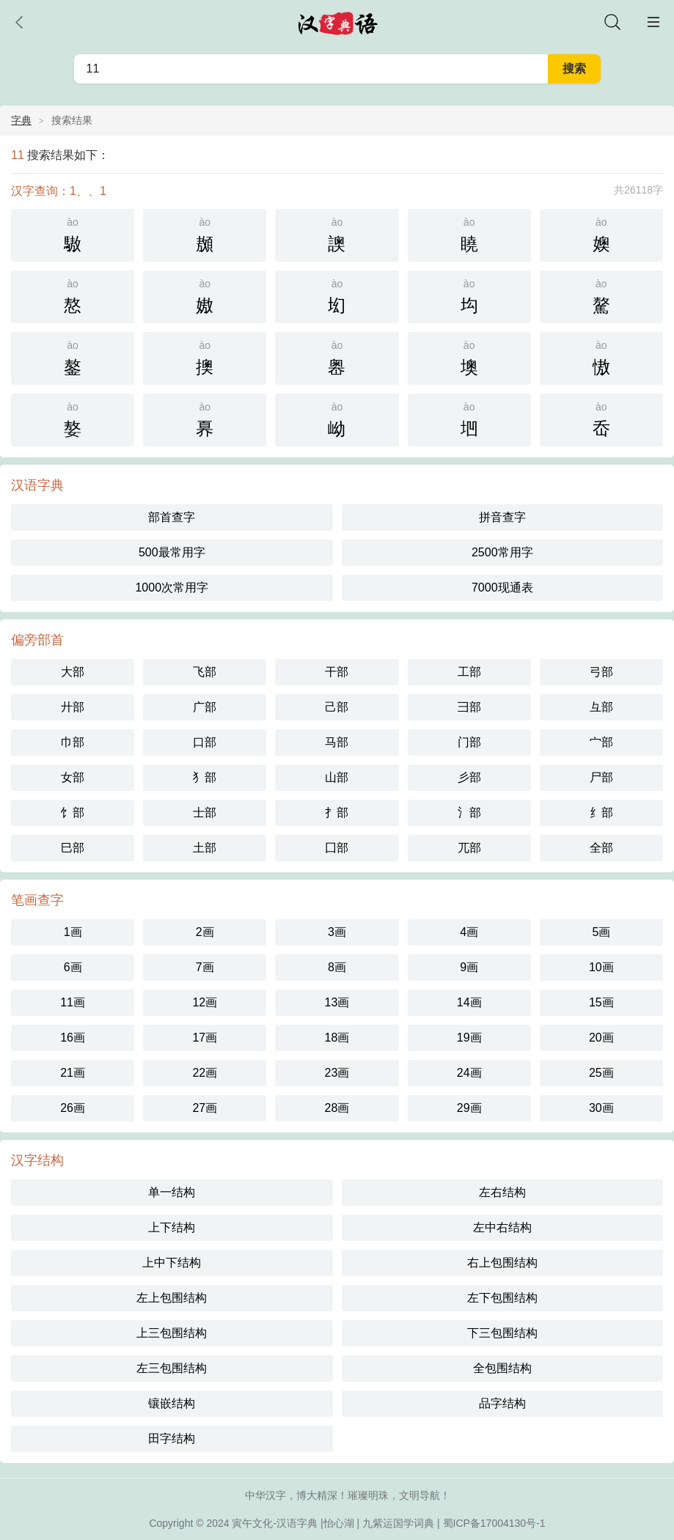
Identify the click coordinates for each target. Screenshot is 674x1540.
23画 (337, 1072)
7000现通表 (502, 587)
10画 (601, 967)
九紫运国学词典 (398, 1523)
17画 (204, 1037)
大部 (72, 672)
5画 (601, 932)
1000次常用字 (171, 587)
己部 (336, 707)
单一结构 (171, 1192)
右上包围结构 (502, 1262)
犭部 (204, 777)
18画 (337, 1037)
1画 (73, 932)
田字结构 (171, 1438)
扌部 (336, 812)
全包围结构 (502, 1368)
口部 (204, 742)
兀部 (469, 847)
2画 (205, 932)
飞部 (204, 672)
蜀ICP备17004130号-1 (494, 1523)
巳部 (72, 847)
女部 (72, 777)
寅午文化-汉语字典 (275, 1523)
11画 (72, 1002)
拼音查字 (502, 517)
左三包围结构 (171, 1368)
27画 (204, 1108)
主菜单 (653, 22)
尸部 (601, 777)
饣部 (72, 812)
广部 (204, 707)
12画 (204, 1002)
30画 (601, 1108)
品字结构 (502, 1403)
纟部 (601, 812)
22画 (204, 1072)
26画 (72, 1108)
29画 (469, 1108)
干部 (336, 672)
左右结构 (502, 1192)
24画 (469, 1072)
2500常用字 (502, 552)
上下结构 (171, 1227)
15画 (601, 1002)
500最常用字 (172, 552)
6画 (73, 967)
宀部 (601, 742)
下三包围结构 (502, 1333)
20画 (601, 1037)
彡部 (469, 777)
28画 (337, 1108)
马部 (336, 742)
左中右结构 (502, 1227)
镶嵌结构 (171, 1403)
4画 (469, 932)
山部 (336, 777)
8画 (337, 967)
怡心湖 (338, 1523)
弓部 (601, 672)
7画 (205, 967)
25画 (601, 1072)
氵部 (469, 812)
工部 (469, 672)
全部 (601, 847)
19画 (469, 1037)
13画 (337, 1002)
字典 (21, 120)
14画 (469, 1002)
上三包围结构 (171, 1333)
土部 (204, 847)
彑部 (601, 707)
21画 (72, 1072)
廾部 (72, 707)
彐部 (469, 707)
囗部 (336, 847)
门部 (469, 742)
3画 (337, 932)
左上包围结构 (171, 1298)
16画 (72, 1037)
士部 (204, 812)
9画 (469, 967)
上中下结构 (171, 1262)
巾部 (72, 742)
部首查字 (171, 517)
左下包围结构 (502, 1298)
